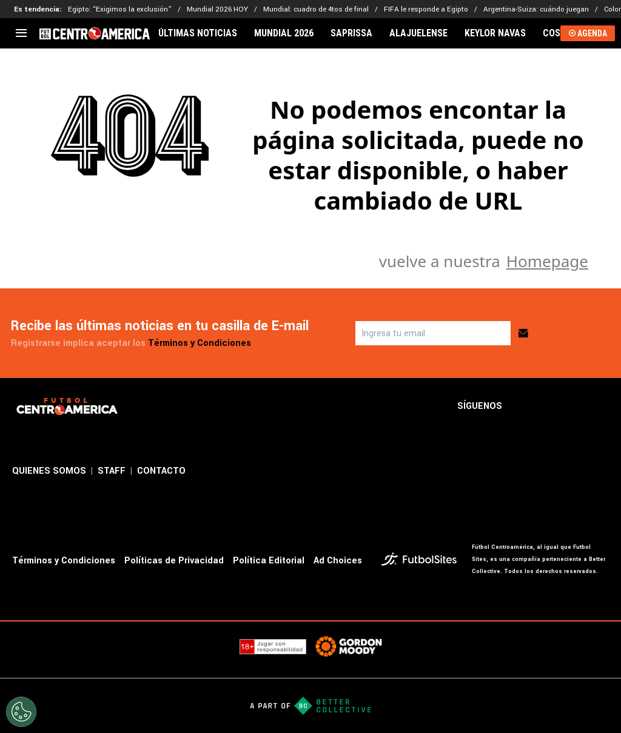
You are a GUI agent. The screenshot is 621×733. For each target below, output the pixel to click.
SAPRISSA (351, 33)
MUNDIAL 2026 (284, 33)
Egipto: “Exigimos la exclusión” (120, 9)
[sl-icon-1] (521, 406)
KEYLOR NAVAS (495, 33)
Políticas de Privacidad (174, 560)
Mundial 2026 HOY (217, 9)
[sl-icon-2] (548, 406)
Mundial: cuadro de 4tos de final (316, 9)
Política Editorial (268, 560)
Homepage (547, 261)
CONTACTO (161, 471)
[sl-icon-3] (575, 406)
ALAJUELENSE (418, 33)
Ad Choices (338, 560)
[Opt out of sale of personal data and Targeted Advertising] (21, 712)
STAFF (112, 471)
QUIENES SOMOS (49, 471)
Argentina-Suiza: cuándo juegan (536, 9)
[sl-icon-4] (601, 406)
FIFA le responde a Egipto (426, 9)
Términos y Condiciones (199, 343)
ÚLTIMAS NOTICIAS (197, 33)
